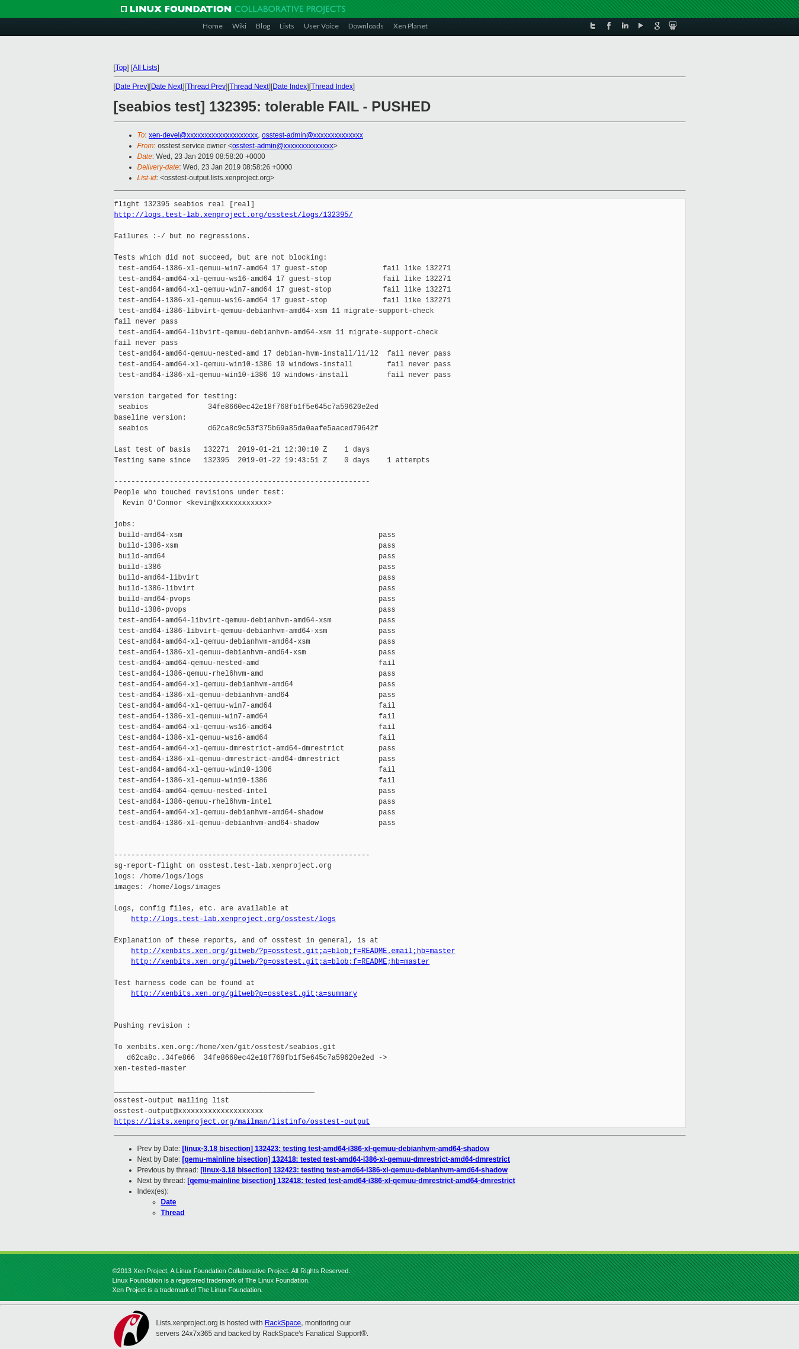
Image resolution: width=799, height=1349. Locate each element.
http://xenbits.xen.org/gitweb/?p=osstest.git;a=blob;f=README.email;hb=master (293, 951)
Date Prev (131, 86)
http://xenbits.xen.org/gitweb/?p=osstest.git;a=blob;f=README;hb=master (280, 962)
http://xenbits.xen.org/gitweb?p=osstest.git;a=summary (244, 994)
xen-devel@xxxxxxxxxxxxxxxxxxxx (203, 135)
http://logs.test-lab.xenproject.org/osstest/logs (233, 919)
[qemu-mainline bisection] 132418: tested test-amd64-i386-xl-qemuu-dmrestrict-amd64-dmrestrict (346, 1159)
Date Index (289, 86)
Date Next (166, 86)
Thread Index (332, 86)
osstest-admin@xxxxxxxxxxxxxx (312, 135)
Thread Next (249, 86)
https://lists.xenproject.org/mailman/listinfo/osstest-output (242, 1122)
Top (121, 67)
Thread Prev (206, 86)
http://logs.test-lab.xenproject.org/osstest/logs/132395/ (233, 215)
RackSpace (283, 1323)
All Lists (145, 67)
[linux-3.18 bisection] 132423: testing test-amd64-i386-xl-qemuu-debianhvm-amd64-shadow (336, 1149)
